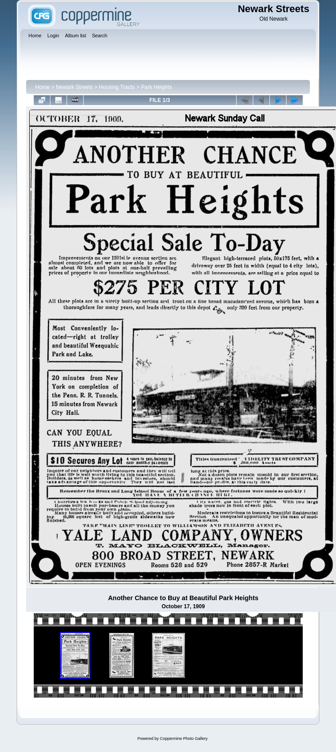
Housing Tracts (117, 87)
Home (42, 87)
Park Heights (156, 87)
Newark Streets (74, 87)
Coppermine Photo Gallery (183, 738)
